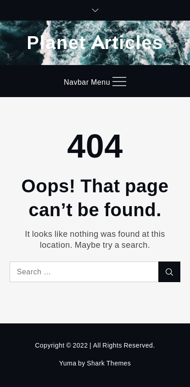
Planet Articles (95, 41)
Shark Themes (109, 363)
